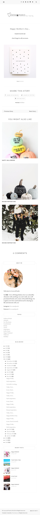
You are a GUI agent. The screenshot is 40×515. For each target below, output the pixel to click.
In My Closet (7, 331)
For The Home (7, 322)
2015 (6, 355)
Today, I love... (10, 387)
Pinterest (21, 81)
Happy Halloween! (8, 160)
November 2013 (11, 363)
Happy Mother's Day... (12, 416)
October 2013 (10, 365)
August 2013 (10, 370)
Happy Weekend (8, 333)
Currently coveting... (11, 384)
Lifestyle (6, 320)
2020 (6, 346)
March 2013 (10, 431)
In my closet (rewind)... (12, 421)
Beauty (5, 326)
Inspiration (7, 329)
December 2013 (11, 361)
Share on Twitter (28, 95)
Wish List (6, 335)
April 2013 (9, 429)
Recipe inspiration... (11, 410)
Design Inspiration (9, 201)
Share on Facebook (13, 95)
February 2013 (10, 434)
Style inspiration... (11, 381)
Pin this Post (21, 98)
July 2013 (9, 372)
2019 (6, 348)
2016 (6, 352)
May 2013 (9, 376)
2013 (6, 359)
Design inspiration (9, 243)
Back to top (34, 510)
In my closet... (10, 390)
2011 (6, 440)
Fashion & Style (8, 318)
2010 (6, 442)
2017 (6, 350)
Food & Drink (7, 324)
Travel (5, 327)
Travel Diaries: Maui (16, 460)
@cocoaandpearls (14, 306)
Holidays (22, 102)
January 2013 (10, 436)
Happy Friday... (10, 378)
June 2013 (9, 374)
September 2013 (11, 368)
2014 (6, 357)
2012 (6, 438)
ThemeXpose (15, 513)
